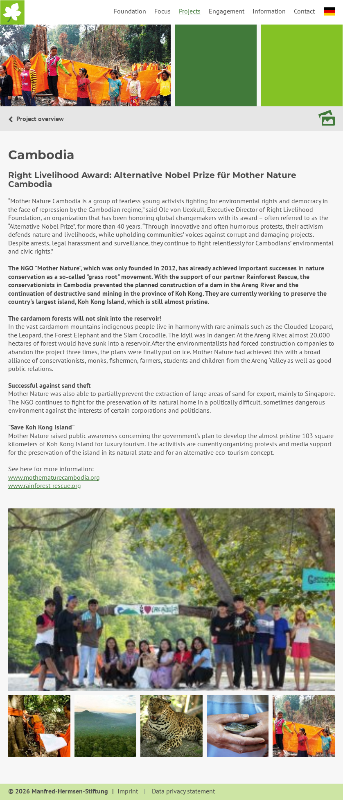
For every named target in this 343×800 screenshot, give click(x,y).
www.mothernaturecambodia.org (54, 477)
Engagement (226, 11)
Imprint (127, 791)
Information (269, 11)
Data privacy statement (183, 791)
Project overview (39, 119)
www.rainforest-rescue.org (44, 485)
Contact (304, 11)
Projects (190, 11)
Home (12, 12)
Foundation (130, 11)
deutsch (329, 11)
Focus (162, 11)
